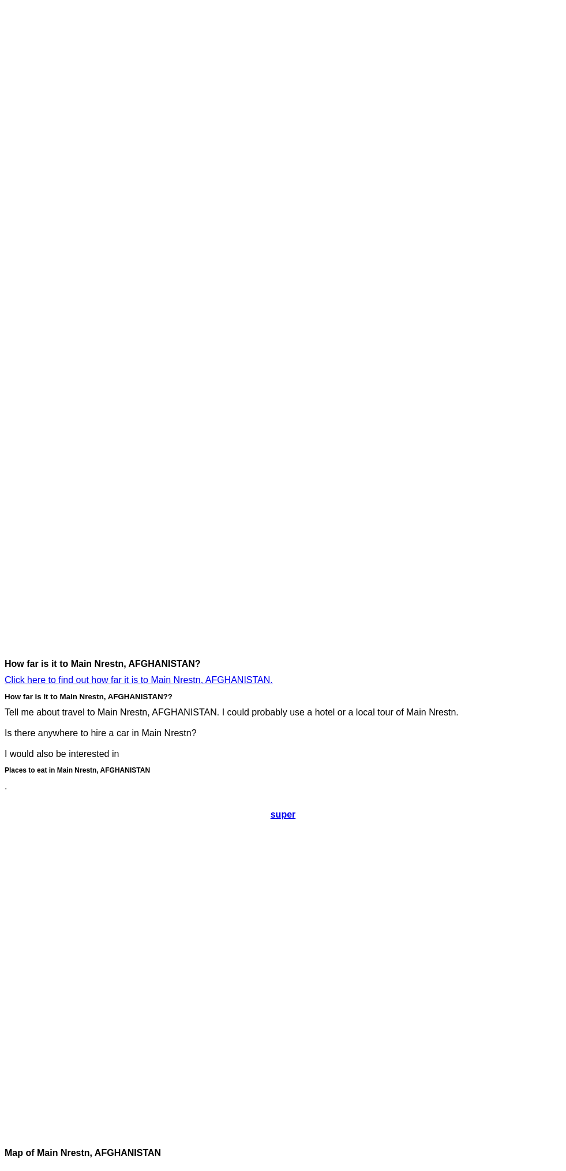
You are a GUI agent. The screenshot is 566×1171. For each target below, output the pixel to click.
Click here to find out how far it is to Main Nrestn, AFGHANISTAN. (139, 680)
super (283, 814)
